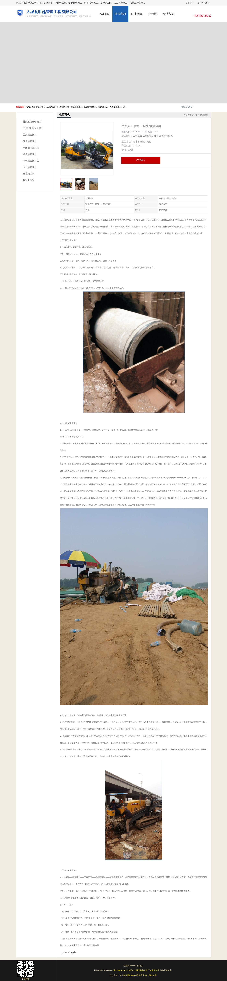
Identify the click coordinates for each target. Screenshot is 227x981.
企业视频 (136, 14)
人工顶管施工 (30, 167)
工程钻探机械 (149, 136)
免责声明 (134, 975)
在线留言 (140, 160)
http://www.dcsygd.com (69, 952)
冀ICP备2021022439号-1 (123, 970)
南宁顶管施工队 (31, 160)
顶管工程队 (28, 180)
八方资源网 (125, 975)
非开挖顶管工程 (31, 147)
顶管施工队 (28, 173)
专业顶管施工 (30, 141)
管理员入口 (143, 975)
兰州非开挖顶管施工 (33, 128)
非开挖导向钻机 (165, 136)
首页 (195, 115)
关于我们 (153, 14)
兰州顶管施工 (30, 134)
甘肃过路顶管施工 (32, 121)
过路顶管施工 (30, 154)
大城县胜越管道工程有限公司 (146, 970)
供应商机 (120, 14)
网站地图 (153, 975)
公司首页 (104, 14)
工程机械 (137, 136)
